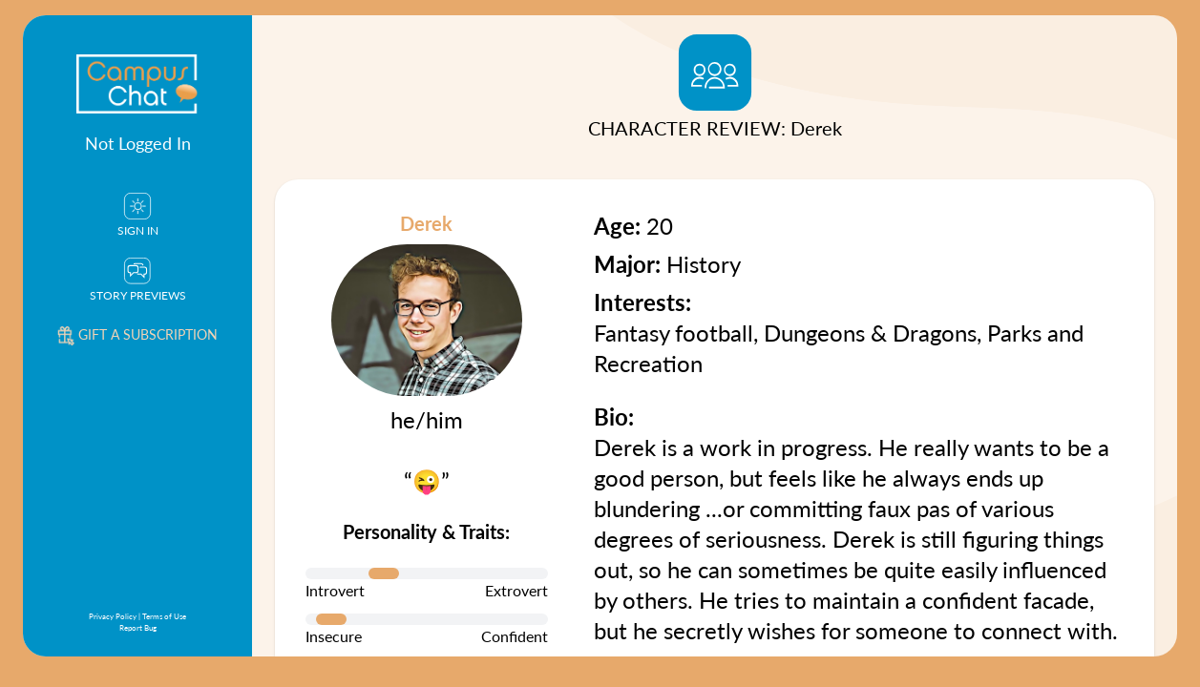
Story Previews (138, 280)
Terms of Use (164, 616)
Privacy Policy (113, 616)
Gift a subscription (137, 334)
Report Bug (138, 627)
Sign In (137, 216)
